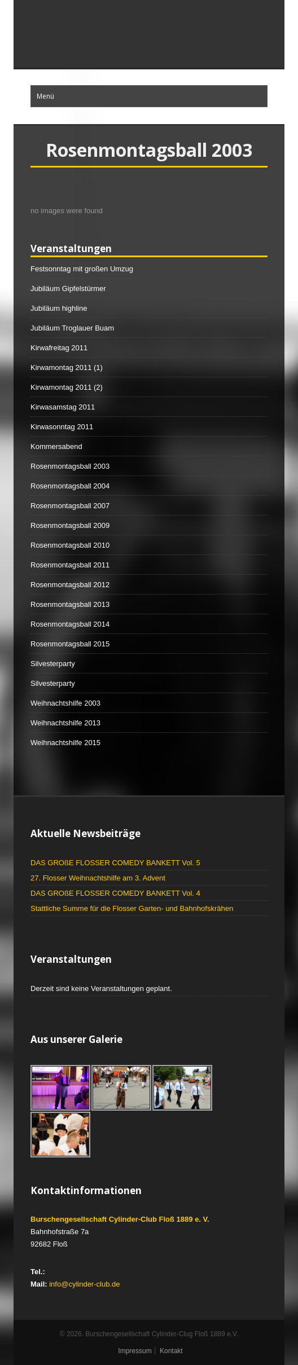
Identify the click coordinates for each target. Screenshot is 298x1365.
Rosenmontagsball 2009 (69, 525)
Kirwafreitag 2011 (58, 348)
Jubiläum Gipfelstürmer (68, 288)
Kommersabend (56, 446)
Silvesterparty (52, 663)
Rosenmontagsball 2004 (69, 486)
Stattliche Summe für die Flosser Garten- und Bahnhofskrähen (131, 908)
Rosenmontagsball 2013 (69, 604)
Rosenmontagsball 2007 (69, 505)
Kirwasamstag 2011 (62, 407)
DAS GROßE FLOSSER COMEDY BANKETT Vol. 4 (115, 893)
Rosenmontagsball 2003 (69, 466)
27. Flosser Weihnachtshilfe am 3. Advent (97, 878)
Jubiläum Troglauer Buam (72, 328)
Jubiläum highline (58, 308)
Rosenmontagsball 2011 (69, 565)
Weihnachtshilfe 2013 (65, 723)
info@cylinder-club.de (84, 1284)
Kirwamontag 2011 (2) (66, 387)
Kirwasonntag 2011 (61, 426)
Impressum (134, 1351)
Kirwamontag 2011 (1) (66, 367)
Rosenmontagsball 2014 (69, 624)
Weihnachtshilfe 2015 (65, 742)
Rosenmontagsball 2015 (69, 644)
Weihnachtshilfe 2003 (65, 703)
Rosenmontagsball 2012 (69, 584)
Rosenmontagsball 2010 (69, 545)
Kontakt (171, 1351)
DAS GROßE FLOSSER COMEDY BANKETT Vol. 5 (115, 862)
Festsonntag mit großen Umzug (81, 269)
